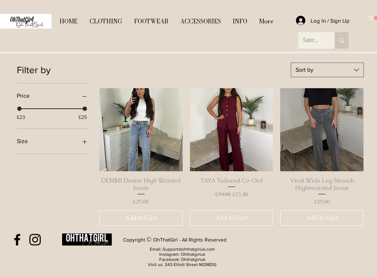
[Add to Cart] (141, 218)
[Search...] (310, 40)
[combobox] (327, 70)
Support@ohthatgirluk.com (189, 249)
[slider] (19, 108)
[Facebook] (17, 239)
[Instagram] (35, 239)
